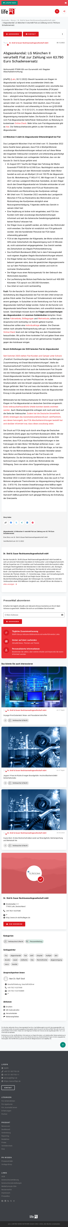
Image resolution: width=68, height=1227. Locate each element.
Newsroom (5, 1126)
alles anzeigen (10, 584)
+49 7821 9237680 (13, 911)
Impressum (5, 1193)
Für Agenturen (7, 1104)
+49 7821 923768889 (15, 991)
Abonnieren (12, 34)
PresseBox (5, 1196)
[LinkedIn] (5, 1201)
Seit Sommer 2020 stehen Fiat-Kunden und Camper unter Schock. (32, 356)
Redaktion (5, 1139)
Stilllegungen (28, 318)
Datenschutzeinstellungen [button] (11, 1183)
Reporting (5, 1136)
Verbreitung (6, 1133)
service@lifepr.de (46, 1038)
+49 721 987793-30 (11, 1071)
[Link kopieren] (5, 522)
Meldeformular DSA (8, 1186)
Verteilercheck (6, 1146)
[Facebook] (2, 1201)
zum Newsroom (14, 924)
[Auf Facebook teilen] (11, 522)
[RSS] (8, 1201)
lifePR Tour (9, 3)
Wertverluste (43, 318)
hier (7, 127)
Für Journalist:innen (9, 1107)
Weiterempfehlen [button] (12, 1017)
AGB (3, 1176)
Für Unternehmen (8, 1101)
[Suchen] (57, 11)
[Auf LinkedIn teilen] (27, 522)
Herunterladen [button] (11, 1013)
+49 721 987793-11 (11, 1075)
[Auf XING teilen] (22, 522)
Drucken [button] (9, 1007)
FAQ (3, 1149)
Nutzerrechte (6, 1190)
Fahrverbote (15, 318)
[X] (11, 1201)
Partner (4, 1114)
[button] (5, 720)
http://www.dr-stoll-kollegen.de (18, 918)
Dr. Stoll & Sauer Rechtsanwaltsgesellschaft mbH (28, 43)
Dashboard (5, 1129)
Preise (3, 1142)
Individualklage (32, 325)
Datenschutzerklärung (10, 1180)
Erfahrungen (6, 1111)
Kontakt (31, 34)
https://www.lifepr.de (12, 1081)
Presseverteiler (7, 1161)
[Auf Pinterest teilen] (33, 522)
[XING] (14, 1201)
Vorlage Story (6, 1164)
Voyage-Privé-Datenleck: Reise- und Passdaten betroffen (25, 715)
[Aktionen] (62, 34)
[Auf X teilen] (16, 522)
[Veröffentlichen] (63, 1045)
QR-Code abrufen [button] (12, 1010)
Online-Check (20, 123)
